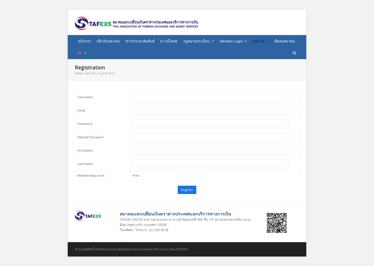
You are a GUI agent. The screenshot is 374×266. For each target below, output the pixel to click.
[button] (294, 53)
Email (81, 110)
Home (79, 73)
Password (85, 124)
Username (85, 97)
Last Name (85, 164)
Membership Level (91, 175)
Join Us (90, 73)
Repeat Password (90, 137)
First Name (85, 150)
